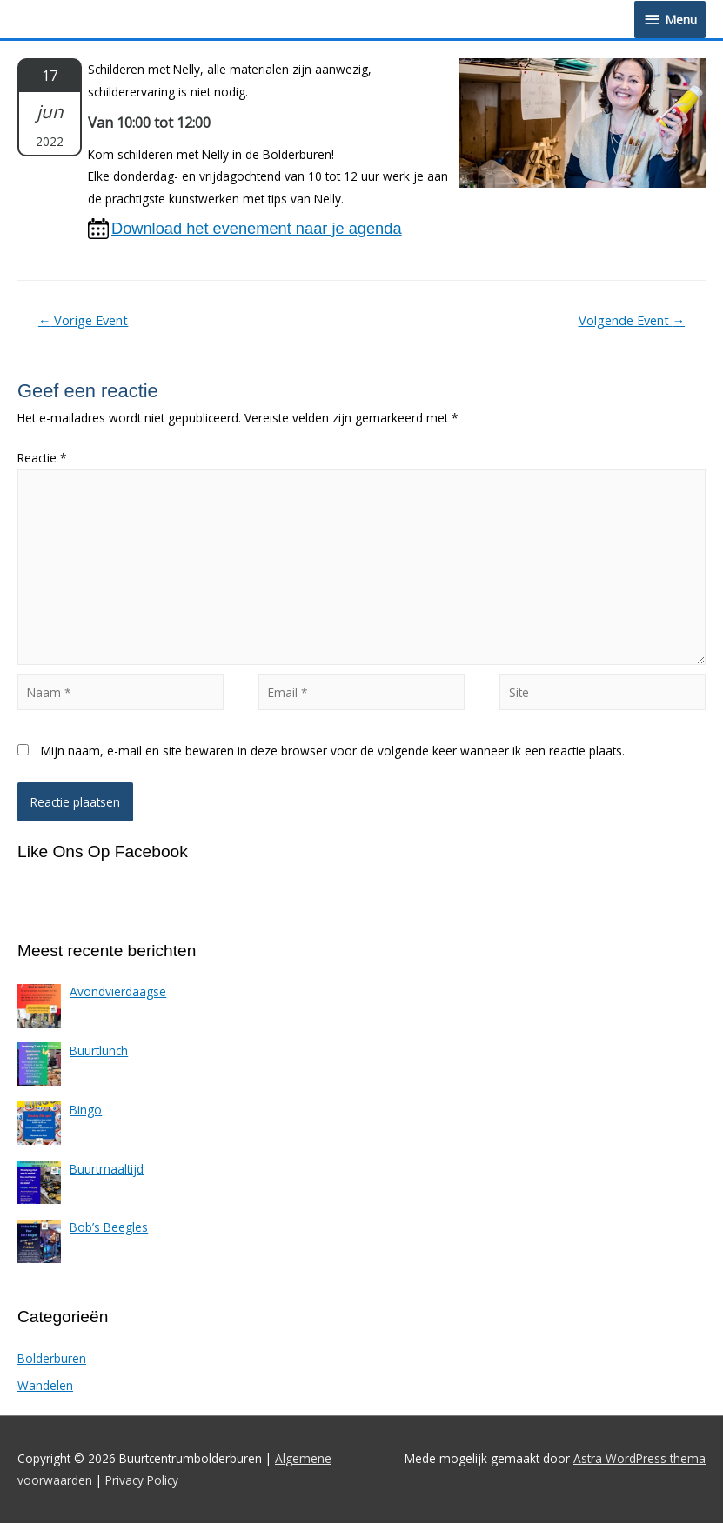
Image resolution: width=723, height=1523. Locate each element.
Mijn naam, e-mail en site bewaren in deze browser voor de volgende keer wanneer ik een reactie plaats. (333, 750)
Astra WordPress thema (639, 1458)
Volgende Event (632, 320)
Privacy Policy (141, 1480)
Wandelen (45, 1385)
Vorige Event (83, 320)
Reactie (42, 457)
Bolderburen (51, 1358)
